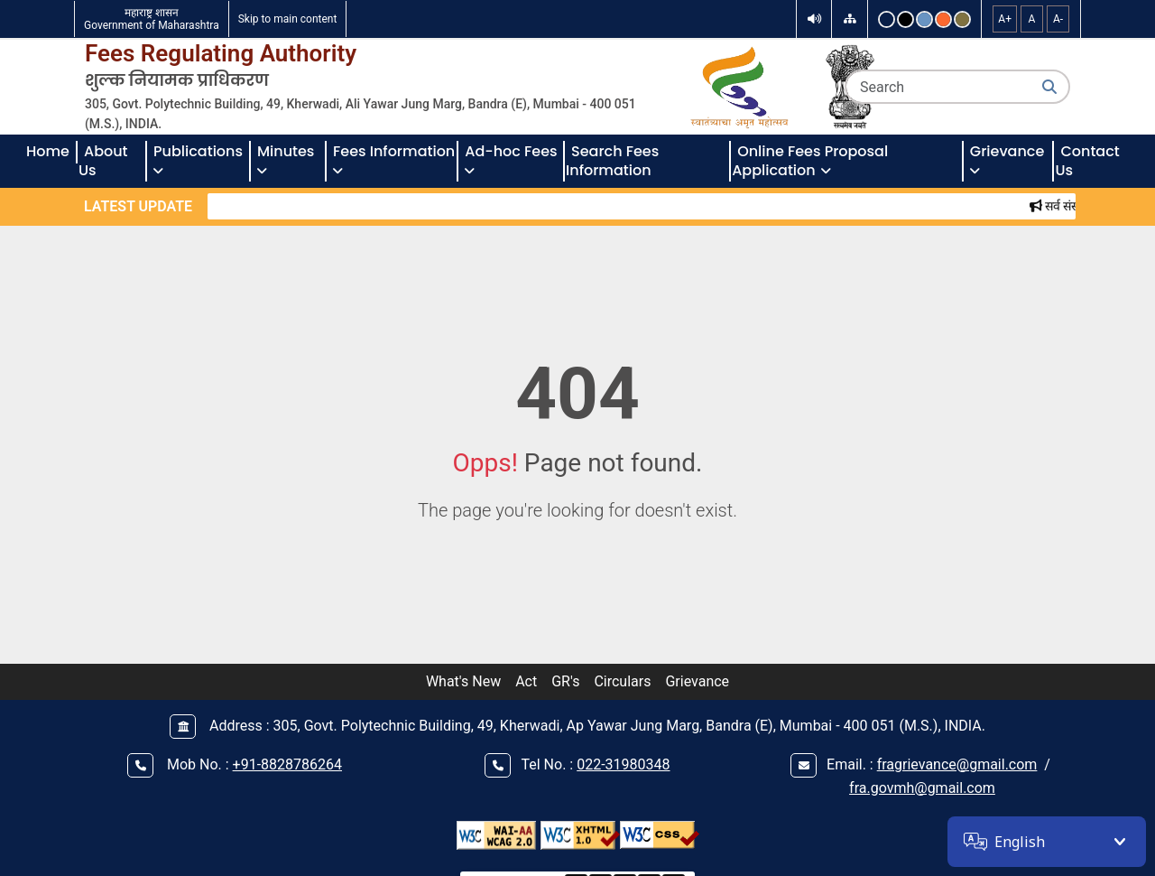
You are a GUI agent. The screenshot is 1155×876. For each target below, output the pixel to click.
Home (47, 151)
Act (526, 681)
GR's (565, 681)
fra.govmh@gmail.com (922, 788)
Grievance (697, 681)
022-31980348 (623, 764)
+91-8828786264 (287, 764)
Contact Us (1089, 161)
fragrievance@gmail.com (957, 764)
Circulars (622, 681)
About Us (105, 161)
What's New (463, 681)
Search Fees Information (614, 161)
